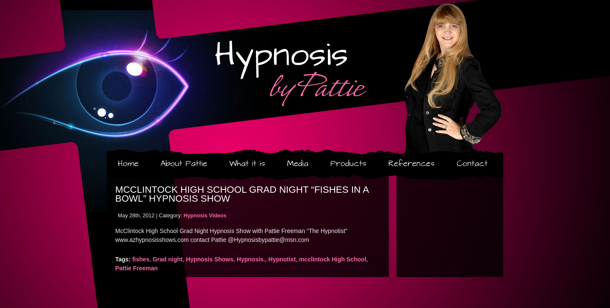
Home (128, 163)
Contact (472, 163)
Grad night (167, 259)
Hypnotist (282, 259)
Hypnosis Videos (204, 216)
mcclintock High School (332, 259)
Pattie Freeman (136, 268)
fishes (140, 259)
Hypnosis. (251, 259)
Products (348, 163)
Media (297, 163)
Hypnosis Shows (209, 259)
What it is (247, 163)
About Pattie (184, 163)
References (411, 163)
